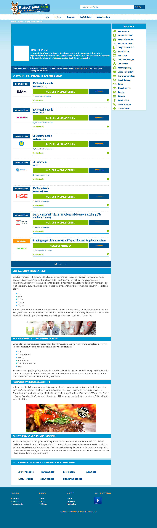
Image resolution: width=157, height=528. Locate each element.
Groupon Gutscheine (42, 250)
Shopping (121, 92)
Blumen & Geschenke (125, 39)
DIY (50, 68)
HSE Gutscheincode (47, 479)
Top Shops (57, 17)
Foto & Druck (122, 55)
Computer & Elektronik (126, 47)
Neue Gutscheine (18, 504)
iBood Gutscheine (41, 175)
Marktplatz (93, 68)
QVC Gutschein (91, 472)
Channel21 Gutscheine (42, 123)
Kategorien (71, 17)
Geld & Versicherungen (126, 59)
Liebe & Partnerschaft (125, 72)
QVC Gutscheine (41, 227)
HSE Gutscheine (41, 201)
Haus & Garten (123, 63)
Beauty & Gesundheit (125, 35)
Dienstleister (43, 68)
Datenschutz (72, 504)
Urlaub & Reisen (123, 108)
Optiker (120, 84)
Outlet (100, 68)
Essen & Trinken (123, 51)
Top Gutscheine (85, 17)
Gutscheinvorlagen (103, 17)
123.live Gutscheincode (26, 472)
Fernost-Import (57, 68)
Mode (42, 498)
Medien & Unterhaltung (126, 76)
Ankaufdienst (34, 68)
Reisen (42, 501)
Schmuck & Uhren (124, 88)
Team (70, 498)
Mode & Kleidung (124, 80)
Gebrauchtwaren (68, 68)
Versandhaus (44, 71)
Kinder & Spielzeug (124, 68)
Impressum (71, 501)
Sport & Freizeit (123, 100)
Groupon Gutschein (47, 472)
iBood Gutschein (69, 472)
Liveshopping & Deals (81, 68)
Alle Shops (16, 498)
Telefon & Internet (124, 104)
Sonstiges (121, 96)
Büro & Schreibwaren (125, 43)
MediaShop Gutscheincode (72, 479)
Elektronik (43, 504)
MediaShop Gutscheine (43, 149)
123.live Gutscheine (41, 96)
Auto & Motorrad (124, 31)
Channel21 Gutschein (25, 479)
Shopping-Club (34, 71)
